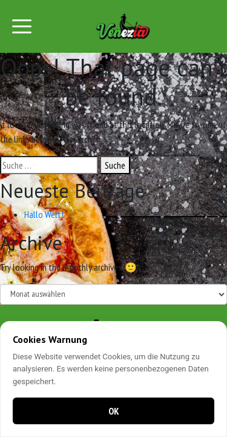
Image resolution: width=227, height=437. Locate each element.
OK (113, 411)
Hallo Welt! (44, 214)
